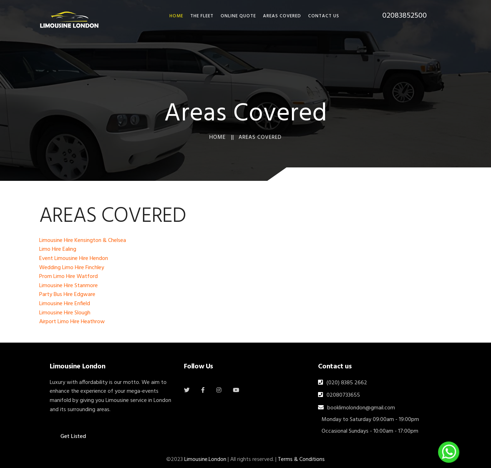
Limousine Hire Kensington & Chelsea (82, 240)
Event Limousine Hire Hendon (73, 258)
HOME (176, 16)
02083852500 (404, 16)
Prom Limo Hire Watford (68, 276)
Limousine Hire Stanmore (68, 285)
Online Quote (238, 16)
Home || (221, 137)
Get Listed (73, 436)
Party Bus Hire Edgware (67, 294)
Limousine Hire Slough (64, 313)
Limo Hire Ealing (57, 249)
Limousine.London (205, 459)
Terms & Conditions (301, 459)
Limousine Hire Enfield (64, 303)
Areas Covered (282, 16)
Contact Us (323, 16)
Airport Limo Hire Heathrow (72, 321)
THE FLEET (202, 16)
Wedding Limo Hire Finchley (71, 267)
